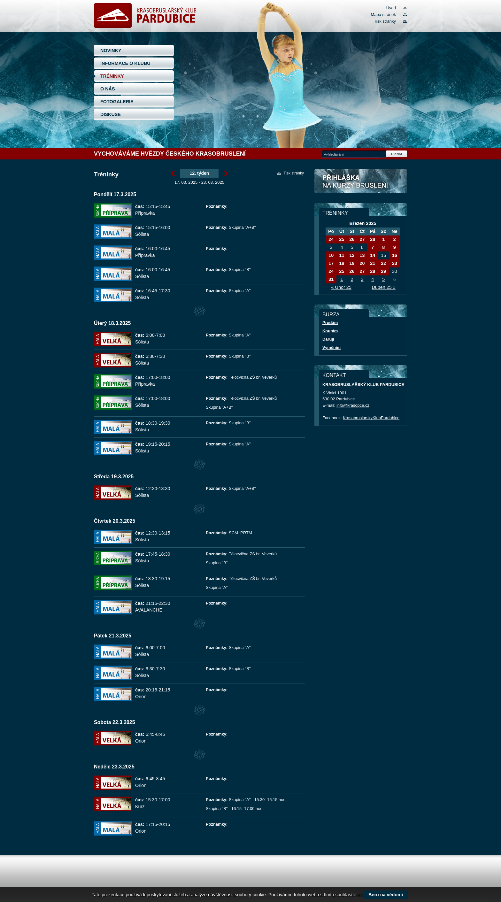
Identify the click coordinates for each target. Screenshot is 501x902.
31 (331, 279)
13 (362, 255)
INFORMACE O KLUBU (125, 63)
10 (331, 255)
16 (394, 255)
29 (383, 271)
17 (331, 263)
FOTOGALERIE (117, 101)
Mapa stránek (383, 14)
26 (351, 239)
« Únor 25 (341, 287)
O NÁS (107, 88)
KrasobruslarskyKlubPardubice (371, 417)
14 (372, 255)
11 (341, 255)
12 (351, 255)
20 (362, 263)
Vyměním (331, 347)
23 (394, 263)
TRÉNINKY (112, 76)
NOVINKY (110, 50)
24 (331, 239)
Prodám (330, 322)
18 (341, 263)
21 (372, 263)
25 (341, 239)
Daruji (328, 339)
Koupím (330, 330)
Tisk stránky (385, 21)
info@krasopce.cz (352, 405)
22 (383, 263)
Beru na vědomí (385, 894)
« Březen (173, 173)
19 (351, 263)
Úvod (391, 7)
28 (372, 239)
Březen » (226, 173)
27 (362, 239)
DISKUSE (110, 114)
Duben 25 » (383, 287)
